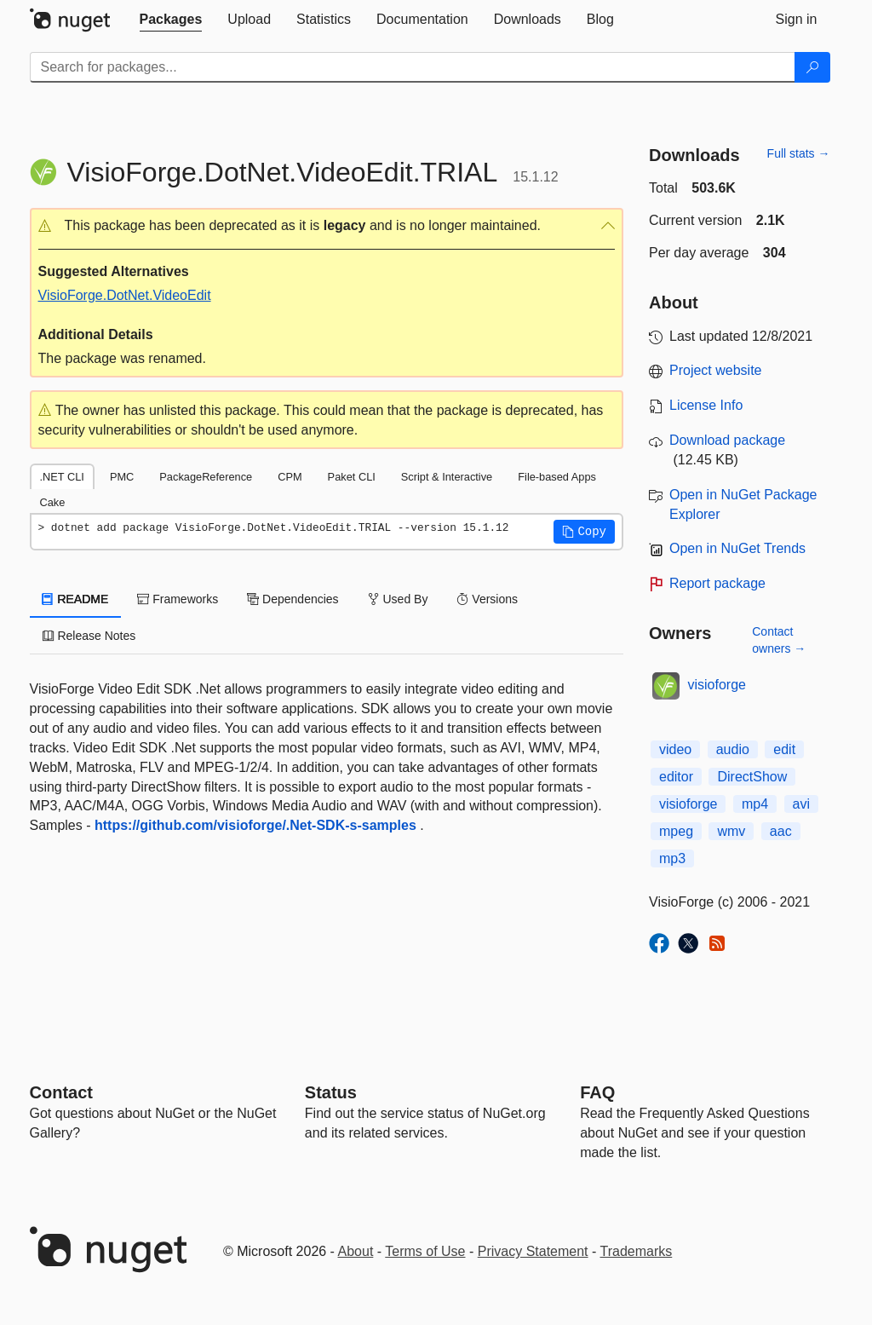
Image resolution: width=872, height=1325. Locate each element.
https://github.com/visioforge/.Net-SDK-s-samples (255, 825)
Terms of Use (425, 1251)
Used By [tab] (398, 599)
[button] (327, 226)
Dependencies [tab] (292, 599)
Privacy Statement (533, 1251)
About (356, 1251)
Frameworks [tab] (177, 599)
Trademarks (636, 1251)
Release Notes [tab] (89, 635)
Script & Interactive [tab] (446, 476)
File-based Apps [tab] (557, 476)
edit (784, 749)
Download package (727, 440)
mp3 (672, 858)
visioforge (717, 684)
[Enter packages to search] (412, 67)
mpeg (676, 831)
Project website (715, 370)
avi (801, 804)
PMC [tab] (122, 476)
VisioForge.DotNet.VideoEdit (124, 295)
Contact (61, 1092)
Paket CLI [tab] (352, 476)
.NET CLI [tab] (62, 476)
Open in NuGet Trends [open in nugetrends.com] (737, 548)
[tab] (171, 19)
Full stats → (798, 153)
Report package (717, 583)
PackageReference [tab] (205, 476)
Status (331, 1092)
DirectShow (752, 776)
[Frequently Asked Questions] (597, 1092)
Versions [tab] (487, 599)
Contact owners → (779, 640)
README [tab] (76, 599)
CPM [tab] (289, 476)
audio (732, 749)
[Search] (812, 67)
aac (781, 831)
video (675, 749)
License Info (706, 405)
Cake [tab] (53, 502)
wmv (731, 831)
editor (676, 776)
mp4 (755, 804)
